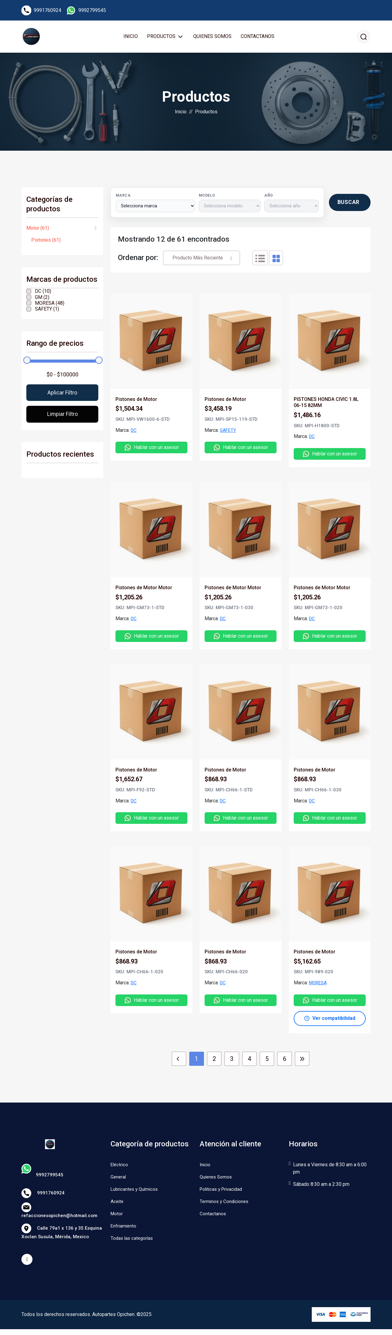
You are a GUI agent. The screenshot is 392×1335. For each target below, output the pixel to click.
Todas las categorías (133, 1240)
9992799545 (92, 10)
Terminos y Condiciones (225, 1203)
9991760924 (47, 10)
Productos (161, 37)
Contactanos (257, 37)
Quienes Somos (212, 37)
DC (134, 432)
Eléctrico (120, 1167)
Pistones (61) (46, 242)
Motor (117, 1216)
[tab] (260, 260)
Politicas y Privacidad (223, 1191)
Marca (123, 197)
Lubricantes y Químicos (136, 1191)
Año (268, 197)
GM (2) (42, 299)
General (119, 1179)
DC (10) (43, 293)
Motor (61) (37, 230)
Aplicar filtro (62, 395)
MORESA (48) (49, 305)
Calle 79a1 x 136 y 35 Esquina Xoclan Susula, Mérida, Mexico (62, 1235)
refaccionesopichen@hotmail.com (60, 1213)
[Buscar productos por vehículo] (349, 204)
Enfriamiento (124, 1228)
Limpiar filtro (62, 417)
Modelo (206, 197)
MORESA (319, 984)
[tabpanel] (241, 658)
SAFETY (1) (47, 311)
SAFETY (228, 432)
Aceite (117, 1203)
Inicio (130, 37)
